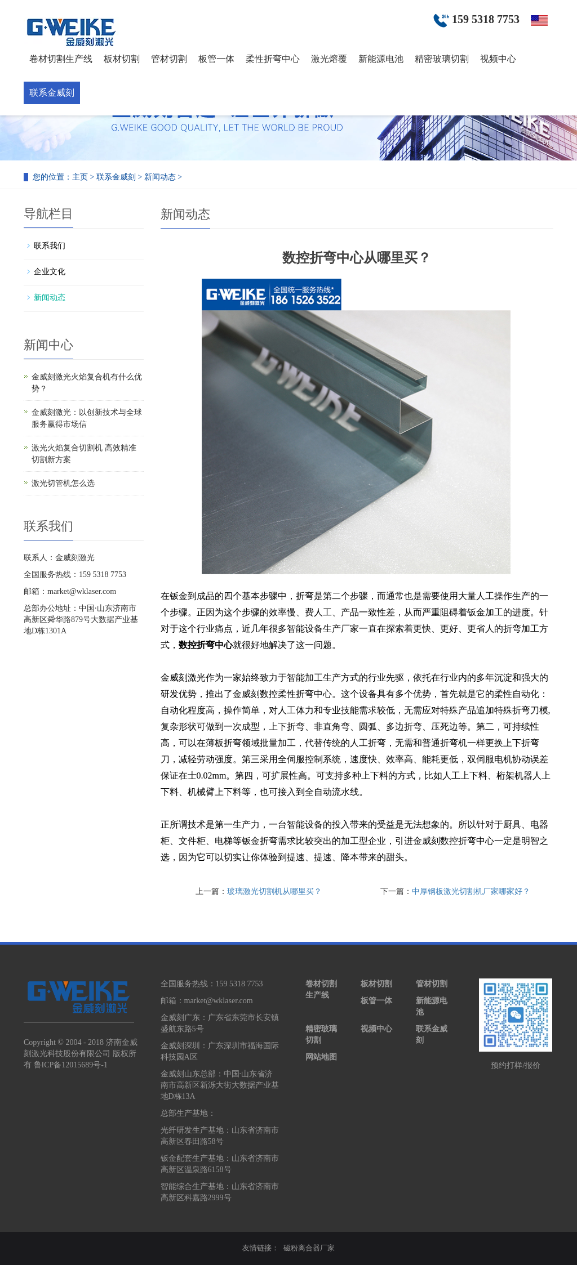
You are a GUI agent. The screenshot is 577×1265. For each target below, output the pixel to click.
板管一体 (216, 59)
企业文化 (49, 271)
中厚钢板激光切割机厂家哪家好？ (471, 891)
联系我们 (49, 246)
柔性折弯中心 (273, 59)
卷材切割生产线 (60, 59)
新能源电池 (380, 59)
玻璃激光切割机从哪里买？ (274, 891)
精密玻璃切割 (442, 59)
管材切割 (169, 59)
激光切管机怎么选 (63, 483)
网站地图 (321, 1057)
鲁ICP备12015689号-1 (71, 1065)
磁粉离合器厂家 (309, 1248)
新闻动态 (160, 177)
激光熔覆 (329, 59)
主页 (80, 177)
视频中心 (498, 59)
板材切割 (122, 59)
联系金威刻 (51, 92)
